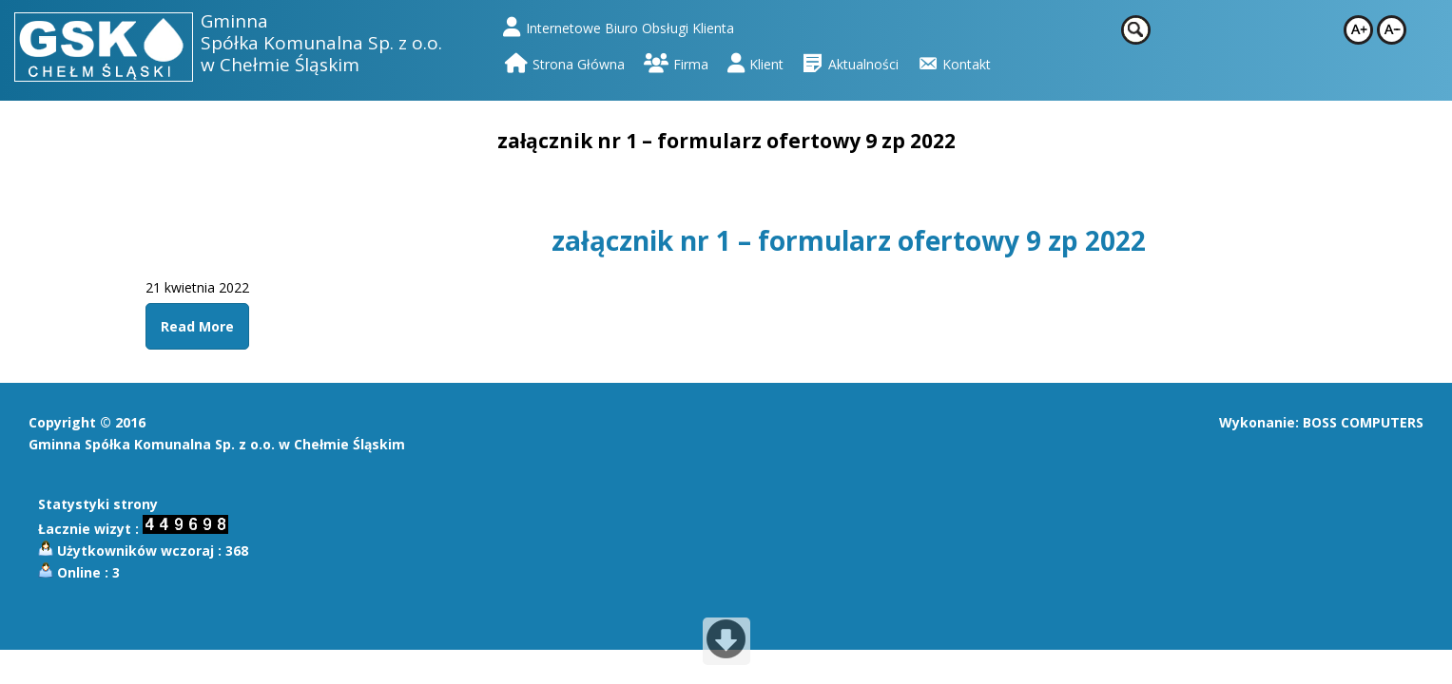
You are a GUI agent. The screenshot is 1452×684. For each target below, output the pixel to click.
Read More (197, 326)
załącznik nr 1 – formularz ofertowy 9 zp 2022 (849, 240)
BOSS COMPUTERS (1363, 422)
